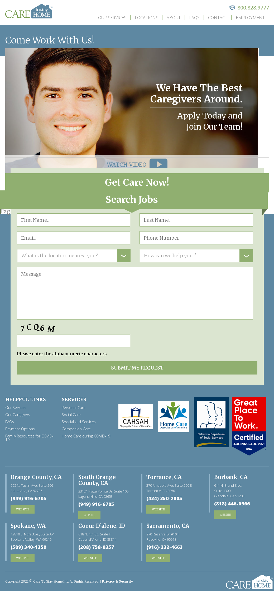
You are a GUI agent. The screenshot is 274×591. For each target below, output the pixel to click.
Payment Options (20, 429)
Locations (146, 18)
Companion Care (76, 429)
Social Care (71, 415)
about (174, 18)
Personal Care (73, 408)
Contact (217, 18)
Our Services (112, 18)
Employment (250, 18)
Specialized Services (79, 422)
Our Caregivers (17, 415)
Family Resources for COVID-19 (29, 438)
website (89, 515)
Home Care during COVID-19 (86, 436)
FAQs (194, 18)
